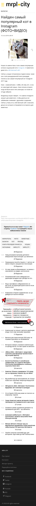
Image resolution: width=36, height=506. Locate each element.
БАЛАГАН (5, 241)
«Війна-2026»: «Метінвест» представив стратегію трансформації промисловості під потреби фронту (19, 353)
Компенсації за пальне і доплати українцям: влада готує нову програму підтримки (20, 331)
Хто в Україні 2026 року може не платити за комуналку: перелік (19, 394)
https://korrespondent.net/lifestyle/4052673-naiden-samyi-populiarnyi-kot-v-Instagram (17, 219)
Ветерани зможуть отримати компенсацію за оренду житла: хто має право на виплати (19, 345)
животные (25, 239)
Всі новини (18, 440)
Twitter (6, 480)
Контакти (5, 460)
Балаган (4, 11)
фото (16, 239)
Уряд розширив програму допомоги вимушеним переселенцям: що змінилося (19, 255)
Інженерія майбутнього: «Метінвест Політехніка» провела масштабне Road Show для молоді (18, 416)
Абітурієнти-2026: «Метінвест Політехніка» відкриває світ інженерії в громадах (19, 386)
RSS (5, 492)
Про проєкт (6, 456)
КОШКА (27, 244)
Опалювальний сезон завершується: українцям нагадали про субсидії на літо (18, 277)
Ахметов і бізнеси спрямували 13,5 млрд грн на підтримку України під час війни (19, 372)
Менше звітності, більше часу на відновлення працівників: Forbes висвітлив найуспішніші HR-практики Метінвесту (20, 425)
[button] (33, 49)
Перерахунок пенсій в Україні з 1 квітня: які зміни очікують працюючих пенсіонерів (19, 263)
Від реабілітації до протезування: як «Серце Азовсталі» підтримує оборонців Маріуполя (19, 379)
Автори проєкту (7, 464)
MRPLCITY (16, 247)
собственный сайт (14, 70)
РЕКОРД (20, 241)
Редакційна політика (9, 467)
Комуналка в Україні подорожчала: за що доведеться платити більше (19, 293)
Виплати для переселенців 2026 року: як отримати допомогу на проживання (18, 338)
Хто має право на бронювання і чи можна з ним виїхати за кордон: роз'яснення (19, 270)
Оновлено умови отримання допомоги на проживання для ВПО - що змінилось (19, 408)
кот (13, 241)
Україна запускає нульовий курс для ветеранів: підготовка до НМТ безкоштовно (19, 433)
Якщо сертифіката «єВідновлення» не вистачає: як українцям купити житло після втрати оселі (19, 285)
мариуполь (6, 239)
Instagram (21, 68)
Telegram (26, 227)
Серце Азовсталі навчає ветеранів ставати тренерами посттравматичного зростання (19, 401)
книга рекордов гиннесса (12, 244)
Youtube (6, 489)
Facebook (13, 229)
